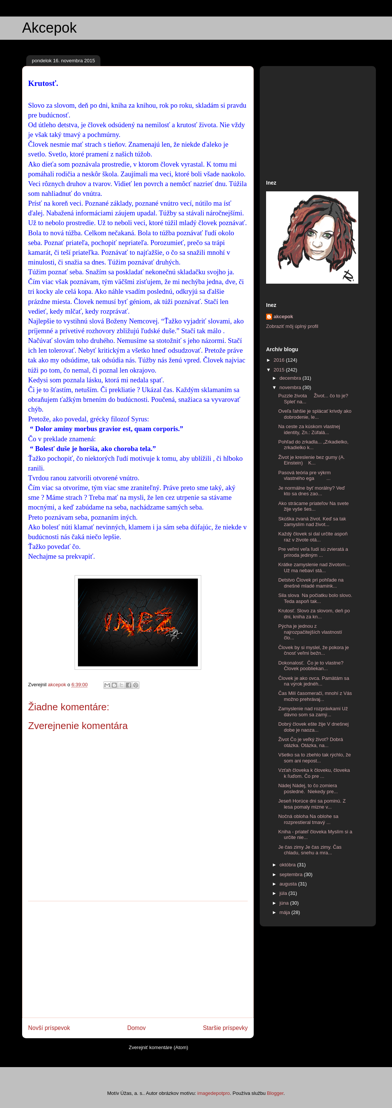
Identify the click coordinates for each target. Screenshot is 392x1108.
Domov (136, 1028)
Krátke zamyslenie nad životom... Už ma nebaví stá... (314, 567)
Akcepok (49, 28)
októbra (288, 864)
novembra (291, 387)
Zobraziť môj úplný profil (292, 326)
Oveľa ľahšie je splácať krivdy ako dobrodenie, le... (314, 414)
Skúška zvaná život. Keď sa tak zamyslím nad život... (312, 522)
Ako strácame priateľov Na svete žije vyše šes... (313, 506)
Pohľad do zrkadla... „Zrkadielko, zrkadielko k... (313, 445)
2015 (280, 370)
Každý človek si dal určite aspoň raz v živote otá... (312, 537)
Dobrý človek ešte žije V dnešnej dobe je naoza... (313, 727)
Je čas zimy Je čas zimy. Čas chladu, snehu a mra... (309, 850)
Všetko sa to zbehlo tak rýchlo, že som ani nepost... (314, 758)
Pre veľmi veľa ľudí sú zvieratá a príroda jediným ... (313, 552)
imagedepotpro (213, 1093)
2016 (280, 360)
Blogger (275, 1093)
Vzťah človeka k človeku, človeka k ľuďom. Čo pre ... (314, 773)
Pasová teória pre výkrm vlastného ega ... (304, 475)
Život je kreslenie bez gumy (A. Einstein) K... (311, 460)
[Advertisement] (138, 959)
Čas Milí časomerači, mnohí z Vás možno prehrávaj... (315, 696)
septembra (292, 874)
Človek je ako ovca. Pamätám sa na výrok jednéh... (313, 681)
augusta (289, 884)
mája (286, 912)
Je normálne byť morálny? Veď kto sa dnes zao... (311, 491)
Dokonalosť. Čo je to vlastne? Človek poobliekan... (311, 666)
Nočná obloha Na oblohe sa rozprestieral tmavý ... (308, 819)
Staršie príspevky (225, 1028)
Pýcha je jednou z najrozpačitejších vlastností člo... (310, 631)
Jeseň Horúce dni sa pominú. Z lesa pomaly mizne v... (312, 804)
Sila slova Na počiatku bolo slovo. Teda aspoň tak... (315, 598)
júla (284, 893)
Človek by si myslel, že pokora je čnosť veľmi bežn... (313, 650)
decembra (291, 378)
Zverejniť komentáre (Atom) (158, 1047)
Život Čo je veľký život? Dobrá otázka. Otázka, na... (310, 742)
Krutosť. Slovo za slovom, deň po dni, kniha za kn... (314, 613)
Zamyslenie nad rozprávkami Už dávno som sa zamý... (313, 711)
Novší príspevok (49, 1028)
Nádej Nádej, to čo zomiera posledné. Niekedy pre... (308, 788)
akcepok (283, 316)
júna (285, 903)
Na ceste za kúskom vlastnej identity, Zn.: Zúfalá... (309, 429)
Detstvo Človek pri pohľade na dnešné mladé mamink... (310, 583)
